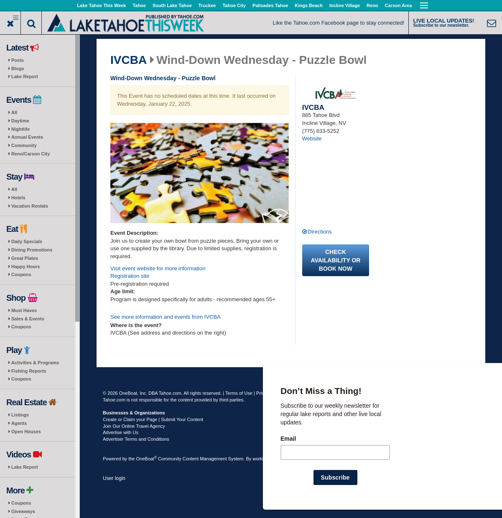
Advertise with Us (120, 432)
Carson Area (398, 5)
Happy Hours (25, 266)
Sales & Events (27, 318)
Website (312, 138)
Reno (372, 5)
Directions (320, 232)
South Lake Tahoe (172, 5)
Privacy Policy (270, 393)
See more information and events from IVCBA (165, 317)
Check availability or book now (335, 260)
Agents (19, 423)
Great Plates (24, 258)
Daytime (20, 120)
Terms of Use (238, 393)
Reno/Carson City (30, 153)
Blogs (17, 68)
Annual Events (27, 137)
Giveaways (23, 511)
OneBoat (146, 458)
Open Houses (26, 431)
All (14, 112)
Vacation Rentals (29, 205)
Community (24, 145)
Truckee (207, 5)
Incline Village (344, 5)
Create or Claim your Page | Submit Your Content (153, 419)
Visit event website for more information (157, 268)
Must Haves (24, 310)
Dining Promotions (31, 249)
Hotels (18, 197)
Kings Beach (309, 5)
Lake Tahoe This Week (101, 5)
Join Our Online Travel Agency (134, 426)
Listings (20, 414)
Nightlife (20, 129)
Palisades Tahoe (270, 5)
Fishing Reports (28, 370)
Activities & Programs (35, 362)
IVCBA (128, 60)
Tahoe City (233, 5)
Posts (17, 60)
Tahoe (139, 5)
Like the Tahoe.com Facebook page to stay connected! (339, 23)
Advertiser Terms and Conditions (136, 439)
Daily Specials (26, 241)
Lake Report (24, 76)
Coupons (21, 274)
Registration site (129, 276)
